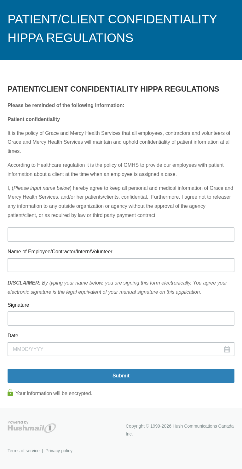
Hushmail (32, 427)
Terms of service (24, 450)
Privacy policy (58, 450)
